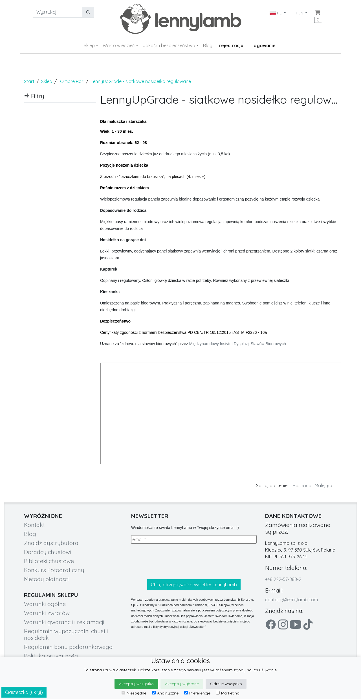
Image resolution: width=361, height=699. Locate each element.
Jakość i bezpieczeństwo (169, 45)
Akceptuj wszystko (136, 683)
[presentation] (174, 561)
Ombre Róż (72, 81)
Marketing (227, 693)
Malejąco (324, 485)
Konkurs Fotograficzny (54, 570)
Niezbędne (134, 693)
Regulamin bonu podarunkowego (68, 646)
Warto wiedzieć (119, 45)
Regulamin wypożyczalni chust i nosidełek (66, 634)
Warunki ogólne (45, 603)
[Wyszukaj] (57, 12)
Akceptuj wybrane (182, 683)
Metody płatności (46, 579)
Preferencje (197, 693)
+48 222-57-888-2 (283, 579)
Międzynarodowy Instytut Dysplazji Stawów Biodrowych (237, 343)
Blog (207, 45)
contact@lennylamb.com (291, 599)
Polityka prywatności (51, 655)
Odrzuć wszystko (226, 683)
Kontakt (34, 524)
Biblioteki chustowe (49, 561)
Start (29, 81)
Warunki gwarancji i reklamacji (64, 622)
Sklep (89, 45)
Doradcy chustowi (47, 552)
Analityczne (165, 693)
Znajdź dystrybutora (51, 542)
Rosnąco (302, 485)
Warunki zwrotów (47, 613)
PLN (300, 13)
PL (276, 13)
